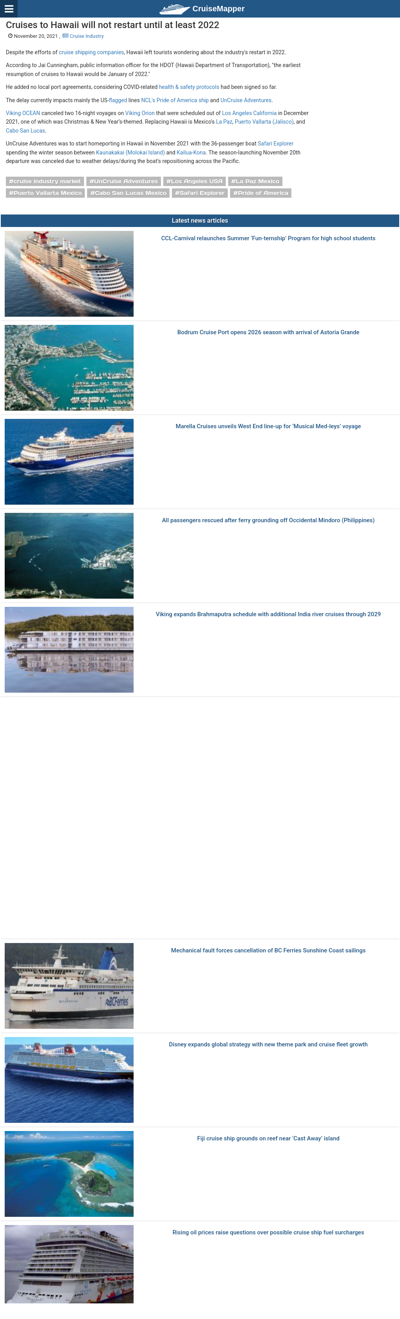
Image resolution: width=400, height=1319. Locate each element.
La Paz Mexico (257, 181)
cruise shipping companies (91, 52)
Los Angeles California (249, 113)
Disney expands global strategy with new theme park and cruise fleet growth (268, 1044)
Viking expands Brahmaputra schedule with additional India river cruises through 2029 (268, 614)
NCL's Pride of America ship (175, 100)
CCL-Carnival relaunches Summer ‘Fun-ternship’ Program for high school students (268, 238)
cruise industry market (47, 181)
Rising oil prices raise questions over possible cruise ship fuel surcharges (268, 1232)
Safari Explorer (275, 143)
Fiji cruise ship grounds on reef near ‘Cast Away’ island (268, 1138)
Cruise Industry (83, 36)
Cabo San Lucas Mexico (130, 193)
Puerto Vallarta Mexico (48, 193)
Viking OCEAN (23, 113)
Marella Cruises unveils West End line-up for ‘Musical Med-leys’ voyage (268, 426)
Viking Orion (140, 113)
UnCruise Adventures (246, 100)
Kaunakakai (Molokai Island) (130, 152)
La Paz (224, 122)
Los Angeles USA (197, 181)
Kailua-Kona (191, 152)
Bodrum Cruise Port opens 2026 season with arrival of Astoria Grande (268, 332)
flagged (118, 100)
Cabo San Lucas (25, 131)
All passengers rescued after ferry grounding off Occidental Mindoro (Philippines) (268, 520)
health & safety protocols (189, 87)
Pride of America (263, 193)
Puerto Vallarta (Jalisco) (264, 122)
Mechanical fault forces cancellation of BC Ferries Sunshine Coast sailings (268, 950)
